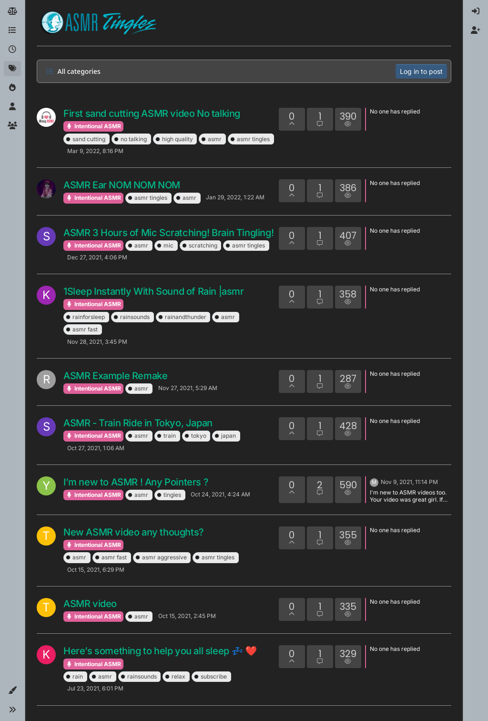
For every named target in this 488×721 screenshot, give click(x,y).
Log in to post (421, 71)
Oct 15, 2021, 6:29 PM (95, 569)
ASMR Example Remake (115, 375)
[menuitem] (475, 11)
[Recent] (12, 49)
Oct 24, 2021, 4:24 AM (220, 494)
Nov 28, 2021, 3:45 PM (97, 341)
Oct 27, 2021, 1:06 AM (95, 448)
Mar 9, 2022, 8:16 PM (95, 150)
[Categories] (12, 30)
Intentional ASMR (93, 126)
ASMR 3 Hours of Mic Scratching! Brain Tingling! (168, 232)
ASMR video (90, 603)
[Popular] (12, 87)
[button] (12, 690)
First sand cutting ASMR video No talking (151, 113)
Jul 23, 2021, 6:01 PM (95, 688)
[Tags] (12, 68)
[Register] (475, 30)
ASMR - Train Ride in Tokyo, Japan (138, 423)
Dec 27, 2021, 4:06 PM (97, 257)
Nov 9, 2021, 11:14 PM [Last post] (409, 481)
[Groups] (12, 126)
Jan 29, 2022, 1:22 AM (235, 197)
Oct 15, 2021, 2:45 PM (187, 615)
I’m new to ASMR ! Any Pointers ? (135, 482)
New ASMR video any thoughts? (133, 532)
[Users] (12, 106)
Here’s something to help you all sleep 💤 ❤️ (160, 651)
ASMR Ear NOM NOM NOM (121, 185)
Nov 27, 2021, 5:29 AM (187, 387)
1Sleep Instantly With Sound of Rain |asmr (153, 291)
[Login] (475, 11)
